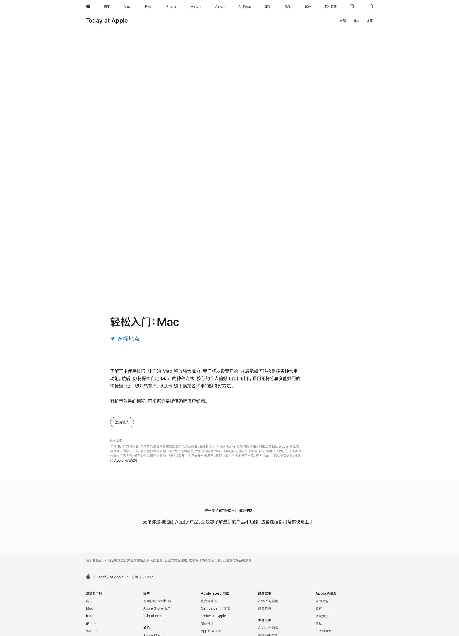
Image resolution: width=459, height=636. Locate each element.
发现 (343, 20)
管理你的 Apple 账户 (158, 601)
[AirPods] (244, 6)
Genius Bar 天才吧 (215, 608)
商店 (89, 601)
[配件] (308, 6)
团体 (369, 20)
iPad (89, 616)
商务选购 (264, 608)
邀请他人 (122, 422)
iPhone (91, 623)
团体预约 (207, 623)
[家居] (268, 6)
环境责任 (322, 616)
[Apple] (88, 6)
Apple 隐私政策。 (126, 460)
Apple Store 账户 (157, 608)
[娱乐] (287, 6)
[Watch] (195, 6)
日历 (356, 20)
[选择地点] (125, 339)
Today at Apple (107, 20)
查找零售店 (209, 601)
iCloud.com (152, 616)
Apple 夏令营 (211, 631)
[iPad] (148, 6)
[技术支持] (330, 6)
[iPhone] (171, 6)
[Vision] (219, 6)
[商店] (107, 6)
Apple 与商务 (268, 601)
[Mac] (127, 6)
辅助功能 (322, 601)
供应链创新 (324, 631)
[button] (352, 6)
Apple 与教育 (268, 628)
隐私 (319, 623)
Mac (89, 608)
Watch (91, 631)
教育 (319, 608)
